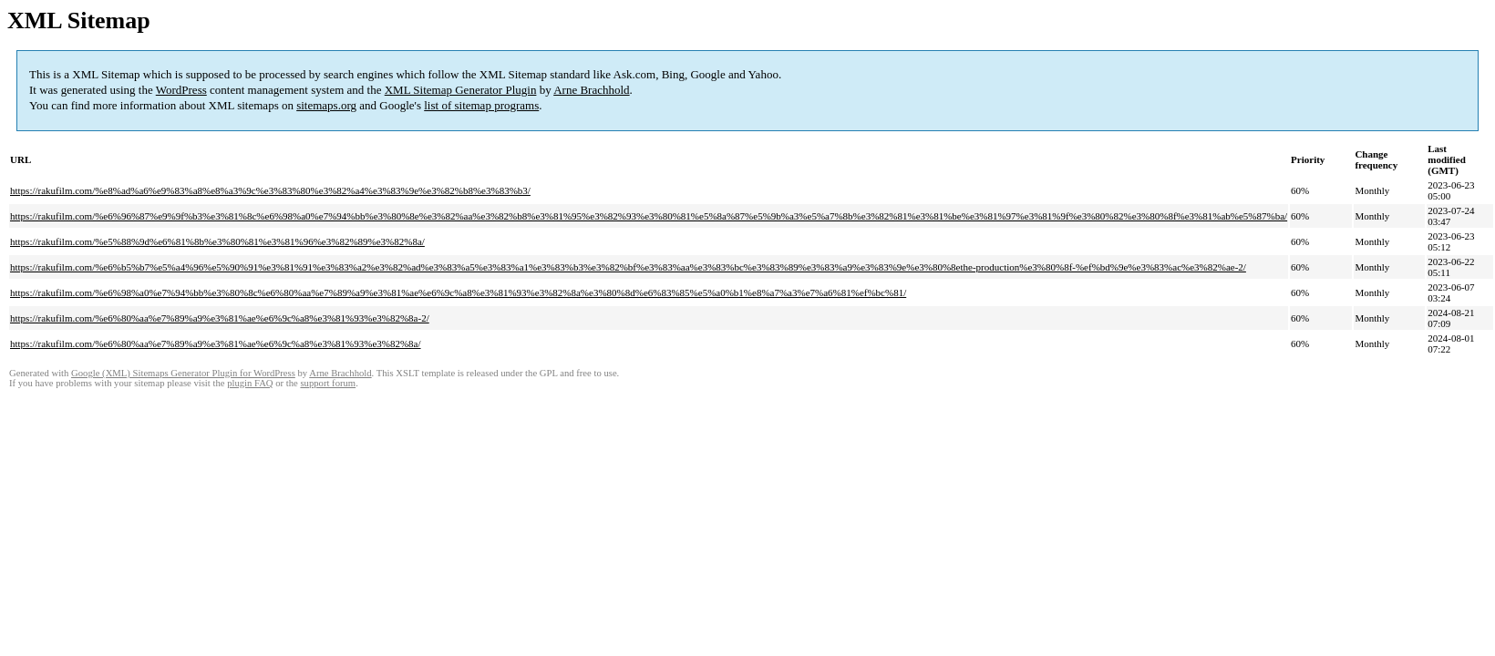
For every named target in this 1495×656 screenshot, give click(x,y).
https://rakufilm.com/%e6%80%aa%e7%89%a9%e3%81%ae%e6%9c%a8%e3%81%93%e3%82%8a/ (215, 343)
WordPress (181, 90)
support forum (328, 383)
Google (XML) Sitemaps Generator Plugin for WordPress (183, 373)
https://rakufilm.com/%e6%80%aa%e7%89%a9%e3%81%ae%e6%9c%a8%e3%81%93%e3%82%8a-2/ (219, 318)
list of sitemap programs (481, 105)
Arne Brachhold (591, 90)
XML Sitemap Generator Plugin (461, 90)
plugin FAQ (250, 383)
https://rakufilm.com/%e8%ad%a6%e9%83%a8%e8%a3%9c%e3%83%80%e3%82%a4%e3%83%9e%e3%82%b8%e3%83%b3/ (270, 190)
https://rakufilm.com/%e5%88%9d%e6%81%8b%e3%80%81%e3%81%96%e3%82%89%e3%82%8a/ (217, 241)
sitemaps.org (326, 105)
